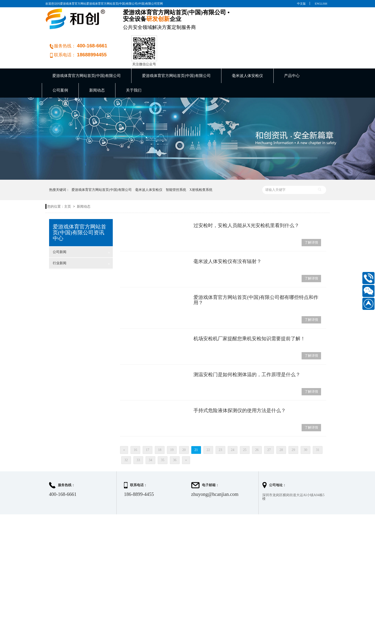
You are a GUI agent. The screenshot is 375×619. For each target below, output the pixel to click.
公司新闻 (81, 228)
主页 (67, 182)
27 (269, 425)
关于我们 (133, 66)
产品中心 (292, 51)
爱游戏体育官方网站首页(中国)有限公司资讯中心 (79, 208)
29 (293, 425)
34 (150, 435)
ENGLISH (321, 3)
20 (184, 425)
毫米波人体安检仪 (247, 51)
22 (208, 425)
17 (147, 425)
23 (220, 425)
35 (162, 435)
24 (232, 425)
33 (138, 435)
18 (159, 425)
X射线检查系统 (200, 165)
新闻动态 (97, 66)
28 (281, 425)
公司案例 (60, 66)
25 (244, 425)
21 (196, 425)
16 (135, 425)
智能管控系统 (176, 165)
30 (305, 425)
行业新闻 (81, 239)
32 (126, 435)
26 (257, 425)
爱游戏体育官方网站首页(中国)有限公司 (86, 51)
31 (317, 425)
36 (174, 435)
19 (172, 425)
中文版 (301, 3)
